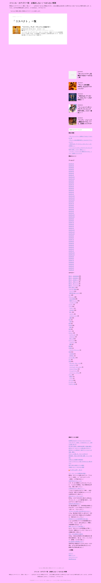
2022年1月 (71, 194)
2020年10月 (72, 217)
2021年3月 (71, 211)
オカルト (71, 333)
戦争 (70, 323)
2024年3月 (71, 165)
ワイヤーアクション (74, 350)
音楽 (31, 29)
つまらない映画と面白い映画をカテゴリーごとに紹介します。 (25, 11)
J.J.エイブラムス (73, 369)
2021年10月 (72, 199)
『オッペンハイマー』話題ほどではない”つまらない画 (85, 75)
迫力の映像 (72, 299)
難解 (70, 344)
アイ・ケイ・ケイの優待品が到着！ (77, 473)
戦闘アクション (73, 300)
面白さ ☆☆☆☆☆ (74, 285)
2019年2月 (71, 249)
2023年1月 (71, 175)
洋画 (70, 361)
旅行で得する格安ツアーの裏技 (76, 465)
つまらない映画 (72, 289)
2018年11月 (72, 254)
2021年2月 (71, 213)
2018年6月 (71, 262)
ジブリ (71, 378)
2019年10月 (72, 234)
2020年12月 (72, 215)
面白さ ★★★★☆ (37, 29)
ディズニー (71, 382)
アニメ (70, 374)
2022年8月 (71, 182)
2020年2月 (71, 226)
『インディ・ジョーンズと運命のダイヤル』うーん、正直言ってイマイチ (85, 121)
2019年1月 (71, 251)
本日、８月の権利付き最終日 (76, 534)
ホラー (70, 331)
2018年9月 (71, 256)
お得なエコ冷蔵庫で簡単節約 (76, 459)
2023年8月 (71, 167)
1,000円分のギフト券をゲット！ (77, 488)
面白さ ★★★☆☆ (74, 280)
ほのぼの (71, 310)
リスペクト (28, 30)
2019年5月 (71, 243)
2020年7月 (71, 222)
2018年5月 (71, 264)
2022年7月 (71, 184)
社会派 (70, 325)
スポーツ (71, 308)
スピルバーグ (72, 365)
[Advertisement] (80, 41)
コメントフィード (73, 557)
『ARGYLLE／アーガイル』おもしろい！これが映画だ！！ (85, 97)
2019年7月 (71, 239)
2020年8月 (71, 220)
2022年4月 (71, 188)
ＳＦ (70, 295)
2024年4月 (71, 163)
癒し (70, 312)
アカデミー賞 (72, 384)
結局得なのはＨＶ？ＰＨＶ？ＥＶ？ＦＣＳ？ (80, 440)
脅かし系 (71, 338)
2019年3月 (71, 247)
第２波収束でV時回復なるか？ (76, 541)
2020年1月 (71, 228)
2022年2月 (71, 192)
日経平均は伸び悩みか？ (75, 503)
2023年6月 (71, 169)
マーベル (71, 380)
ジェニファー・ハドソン (47, 30)
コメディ (71, 304)
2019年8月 (71, 237)
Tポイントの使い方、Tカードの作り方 (78, 454)
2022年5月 (71, 186)
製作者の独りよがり (74, 293)
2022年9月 (71, 181)
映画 (24, 30)
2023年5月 (71, 171)
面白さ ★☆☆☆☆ (74, 283)
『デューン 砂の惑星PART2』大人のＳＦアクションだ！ (85, 86)
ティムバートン (73, 371)
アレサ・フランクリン (36, 30)
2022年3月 (71, 190)
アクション (71, 297)
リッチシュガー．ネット (76, 470)
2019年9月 (71, 236)
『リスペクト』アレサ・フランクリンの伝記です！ (36, 27)
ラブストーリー (73, 316)
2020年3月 (71, 224)
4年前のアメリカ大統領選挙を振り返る (78, 519)
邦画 (70, 352)
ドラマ (70, 306)
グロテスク (72, 336)
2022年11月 (72, 179)
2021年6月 (71, 205)
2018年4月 (71, 266)
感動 (70, 317)
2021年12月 (72, 196)
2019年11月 (72, 232)
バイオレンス (72, 302)
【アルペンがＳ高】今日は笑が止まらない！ (80, 511)
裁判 (70, 327)
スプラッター (72, 335)
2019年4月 (71, 245)
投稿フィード (72, 555)
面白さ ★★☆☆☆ (74, 281)
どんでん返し (72, 357)
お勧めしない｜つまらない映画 (76, 467)
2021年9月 (71, 201)
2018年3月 (71, 268)
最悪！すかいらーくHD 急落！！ (77, 526)
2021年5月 (71, 207)
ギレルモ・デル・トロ (74, 363)
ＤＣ (70, 359)
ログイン (71, 553)
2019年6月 (71, 241)
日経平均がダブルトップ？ (75, 481)
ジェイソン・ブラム (74, 372)
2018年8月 (71, 258)
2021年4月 (71, 209)
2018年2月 (71, 270)
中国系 (70, 348)
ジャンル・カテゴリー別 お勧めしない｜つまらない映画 (32, 3)
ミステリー (72, 342)
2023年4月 (71, 173)
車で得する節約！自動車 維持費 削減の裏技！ (80, 446)
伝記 (44, 29)
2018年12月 (72, 253)
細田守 (71, 376)
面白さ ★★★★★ (74, 276)
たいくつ (71, 291)
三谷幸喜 (71, 353)
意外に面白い (72, 287)
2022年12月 (72, 177)
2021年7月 (71, 203)
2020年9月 (71, 218)
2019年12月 (72, 230)
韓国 (70, 346)
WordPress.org (72, 559)
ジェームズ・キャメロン (75, 367)
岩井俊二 (71, 355)
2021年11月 (72, 198)
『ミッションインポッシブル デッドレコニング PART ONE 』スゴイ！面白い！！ (85, 109)
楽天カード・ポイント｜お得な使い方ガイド (80, 448)
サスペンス (71, 340)
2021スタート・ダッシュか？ (76, 496)
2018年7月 (71, 260)
